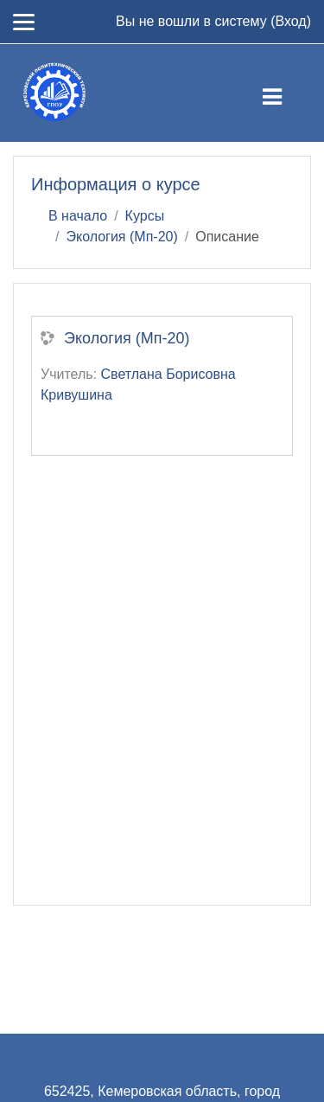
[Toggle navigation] (286, 93)
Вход (290, 21)
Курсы (145, 215)
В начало (77, 215)
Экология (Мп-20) (121, 236)
